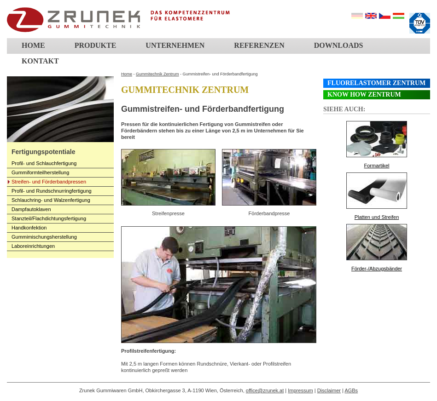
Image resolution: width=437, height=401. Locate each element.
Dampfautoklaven (31, 209)
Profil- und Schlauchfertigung (44, 163)
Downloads (338, 45)
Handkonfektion (29, 227)
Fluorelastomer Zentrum (376, 83)
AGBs (351, 390)
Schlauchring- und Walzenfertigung (51, 200)
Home (33, 45)
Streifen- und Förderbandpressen (49, 181)
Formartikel (376, 165)
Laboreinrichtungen (33, 246)
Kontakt (40, 61)
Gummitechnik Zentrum (157, 74)
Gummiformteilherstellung (40, 172)
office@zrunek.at (265, 390)
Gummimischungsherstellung (44, 237)
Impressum (300, 390)
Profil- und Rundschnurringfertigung (52, 191)
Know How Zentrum (364, 94)
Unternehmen (175, 45)
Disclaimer (329, 390)
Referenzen (259, 45)
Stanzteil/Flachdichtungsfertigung (49, 218)
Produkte (96, 45)
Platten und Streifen (377, 217)
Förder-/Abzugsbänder (376, 268)
